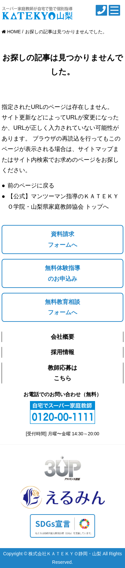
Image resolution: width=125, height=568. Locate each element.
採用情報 (62, 352)
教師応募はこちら (62, 373)
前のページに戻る (30, 185)
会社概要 (62, 337)
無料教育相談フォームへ (62, 307)
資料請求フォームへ (62, 239)
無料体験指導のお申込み (62, 273)
